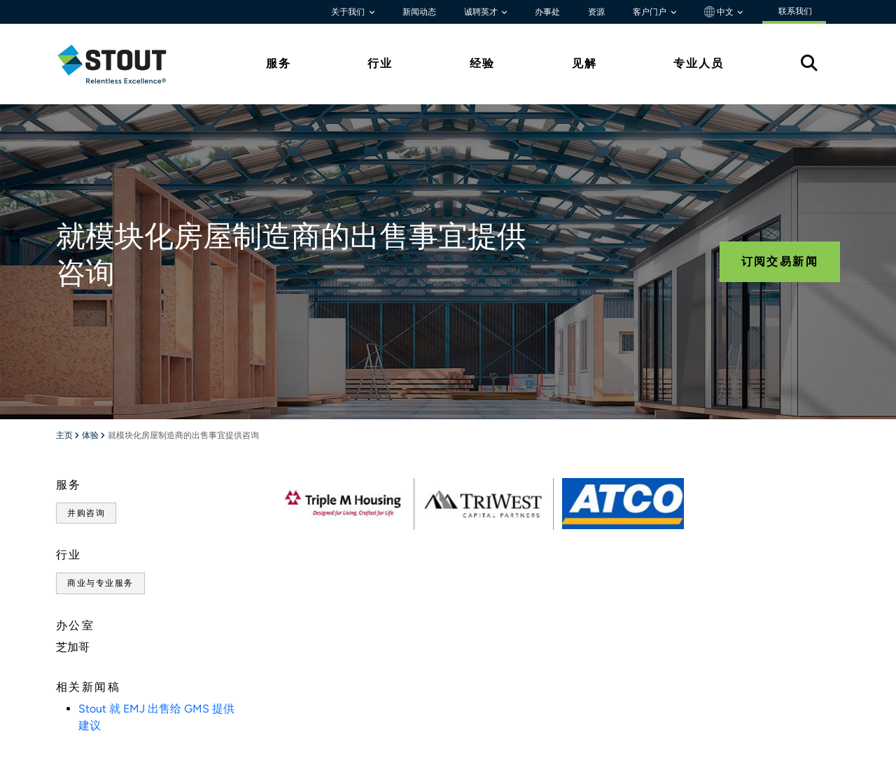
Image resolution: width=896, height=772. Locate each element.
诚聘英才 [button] (482, 12)
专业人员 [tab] (698, 63)
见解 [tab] (584, 63)
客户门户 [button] (650, 12)
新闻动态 (419, 12)
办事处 (547, 12)
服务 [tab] (278, 63)
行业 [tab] (380, 63)
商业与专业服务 (100, 583)
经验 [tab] (482, 63)
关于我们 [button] (349, 12)
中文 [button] (720, 12)
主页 (65, 436)
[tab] (122, 64)
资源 (596, 12)
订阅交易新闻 (779, 261)
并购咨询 (86, 513)
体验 (91, 436)
